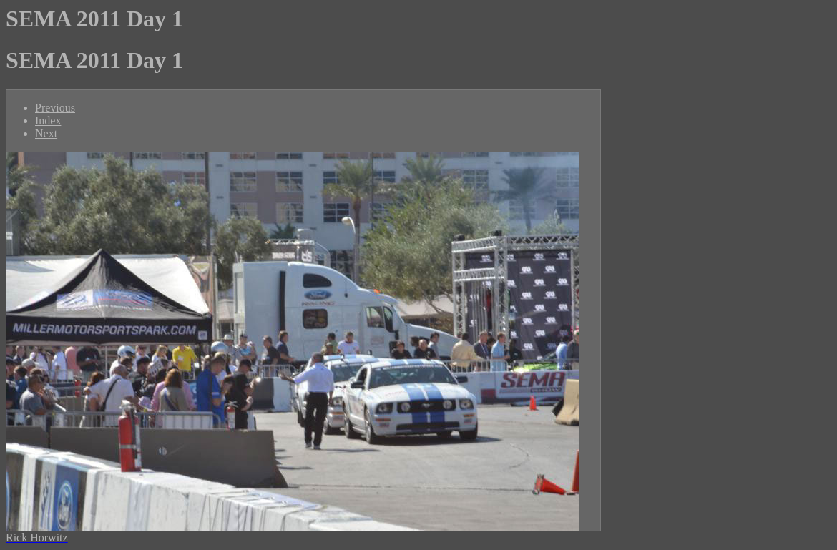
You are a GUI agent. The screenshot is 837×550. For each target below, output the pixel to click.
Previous (55, 108)
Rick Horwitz (37, 537)
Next (46, 133)
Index (48, 120)
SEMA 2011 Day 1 (94, 18)
